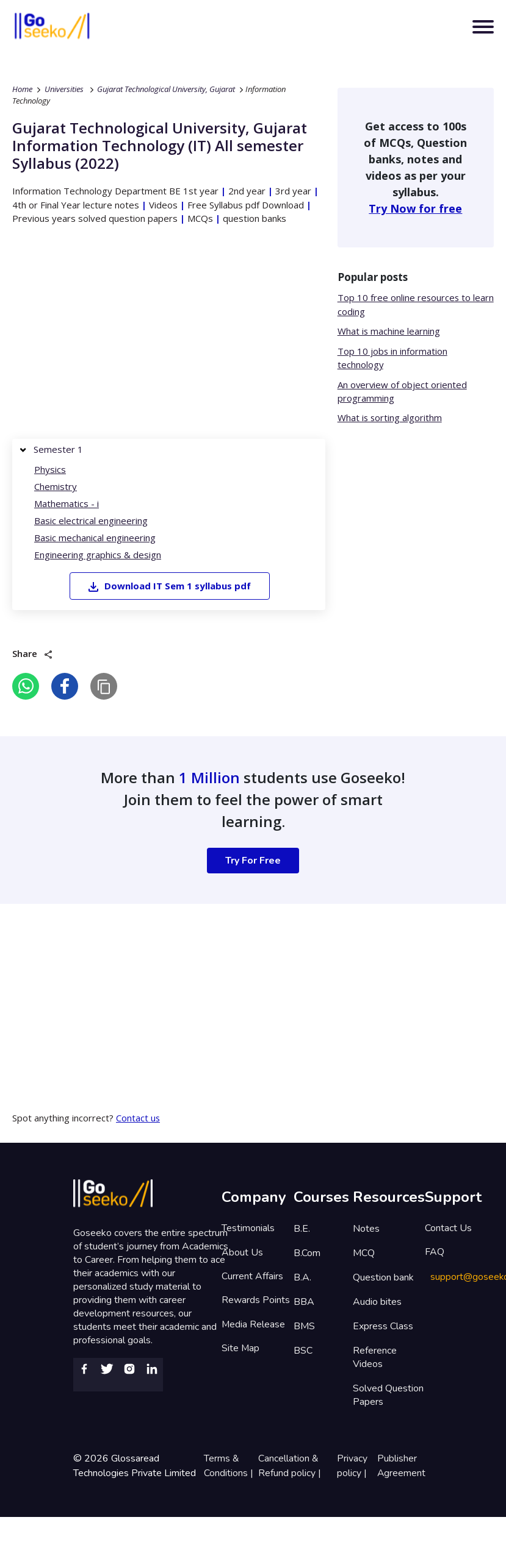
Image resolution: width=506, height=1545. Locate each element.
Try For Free (253, 860)
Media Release (254, 1325)
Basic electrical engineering (91, 521)
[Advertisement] (156, 335)
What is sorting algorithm (390, 418)
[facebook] (64, 685)
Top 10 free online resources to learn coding (405, 305)
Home (22, 88)
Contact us (138, 1117)
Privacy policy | (353, 1465)
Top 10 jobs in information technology (393, 358)
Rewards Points (256, 1301)
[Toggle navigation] (483, 27)
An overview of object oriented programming (403, 391)
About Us (242, 1252)
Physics (50, 470)
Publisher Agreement (401, 1465)
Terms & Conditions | (229, 1465)
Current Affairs (252, 1277)
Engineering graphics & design (97, 555)
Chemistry (55, 487)
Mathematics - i (66, 504)
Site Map (241, 1350)
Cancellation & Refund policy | (290, 1465)
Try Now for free (415, 208)
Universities (64, 88)
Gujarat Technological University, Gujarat (166, 88)
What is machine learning (389, 331)
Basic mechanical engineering (95, 538)
